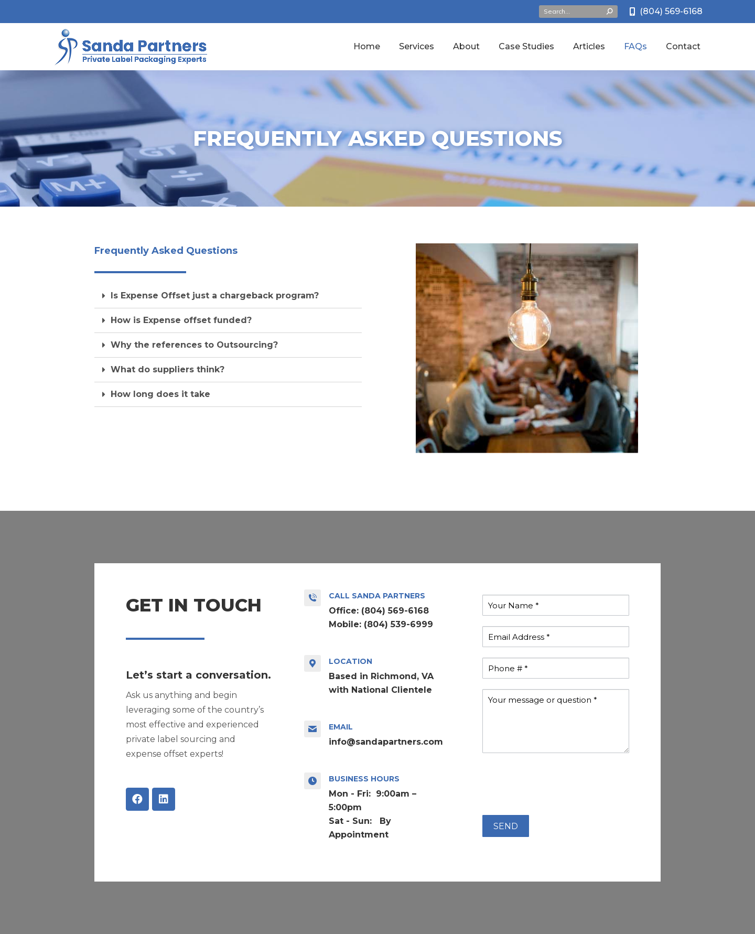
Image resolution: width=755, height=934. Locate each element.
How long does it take (160, 394)
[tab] (228, 296)
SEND (505, 826)
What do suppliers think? (167, 369)
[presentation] (562, 784)
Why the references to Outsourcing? (194, 345)
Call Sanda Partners (377, 595)
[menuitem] (366, 47)
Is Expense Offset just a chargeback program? (215, 295)
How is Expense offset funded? (181, 320)
